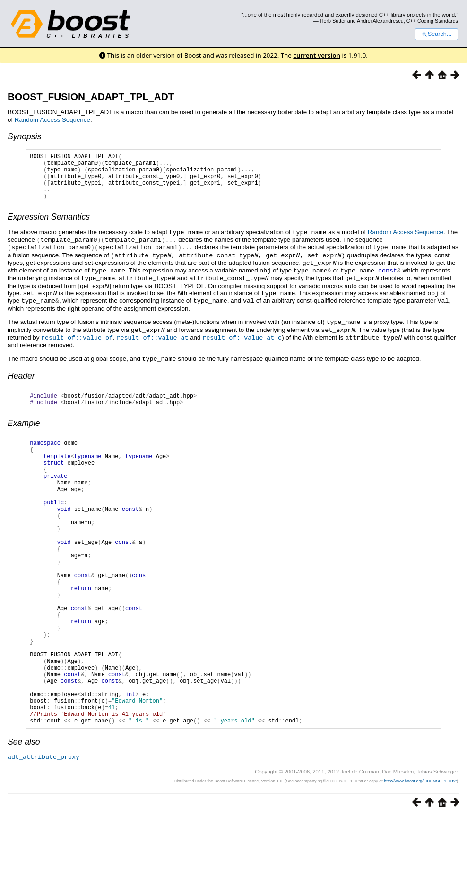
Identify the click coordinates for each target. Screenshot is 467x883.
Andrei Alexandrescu (380, 21)
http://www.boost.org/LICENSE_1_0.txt (420, 848)
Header (21, 379)
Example (24, 429)
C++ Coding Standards (432, 21)
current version (316, 55)
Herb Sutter (333, 21)
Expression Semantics (49, 226)
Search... (436, 34)
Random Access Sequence (52, 119)
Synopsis (24, 136)
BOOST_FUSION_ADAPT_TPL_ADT (91, 96)
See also (24, 809)
